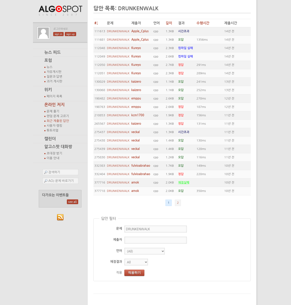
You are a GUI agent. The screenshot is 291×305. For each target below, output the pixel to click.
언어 (119, 250)
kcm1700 (137, 115)
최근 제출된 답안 (58, 120)
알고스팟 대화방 (58, 147)
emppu (136, 98)
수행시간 (202, 23)
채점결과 (116, 261)
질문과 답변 (54, 76)
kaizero (136, 81)
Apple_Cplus (140, 31)
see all (72, 202)
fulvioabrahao (140, 165)
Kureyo (136, 48)
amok (135, 182)
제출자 (117, 239)
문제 (119, 228)
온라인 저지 (54, 105)
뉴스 (50, 67)
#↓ (96, 23)
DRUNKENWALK (118, 31)
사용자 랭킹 (54, 125)
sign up (70, 34)
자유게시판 (54, 71)
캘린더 (50, 139)
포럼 (48, 60)
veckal (135, 132)
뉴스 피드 (52, 52)
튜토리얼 (52, 130)
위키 (48, 90)
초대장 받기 (54, 153)
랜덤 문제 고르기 (58, 116)
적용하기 (134, 272)
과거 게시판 (54, 81)
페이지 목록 (54, 96)
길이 (169, 23)
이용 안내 (53, 158)
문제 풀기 (53, 111)
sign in (58, 34)
